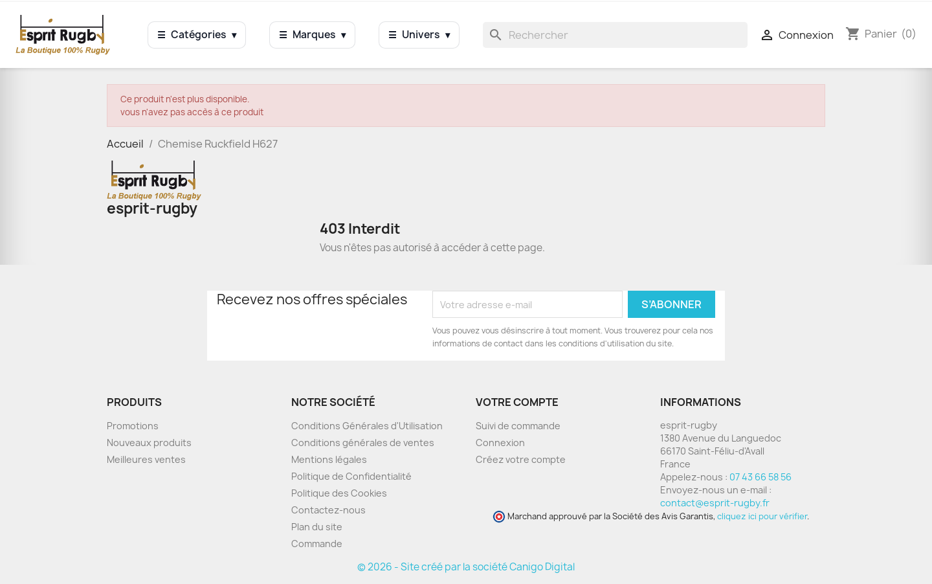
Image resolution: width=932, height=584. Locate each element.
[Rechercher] (615, 35)
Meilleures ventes (146, 459)
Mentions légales (329, 459)
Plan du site (316, 527)
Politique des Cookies (339, 493)
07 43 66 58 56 (760, 477)
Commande (316, 543)
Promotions (133, 426)
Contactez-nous (328, 510)
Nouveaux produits (149, 442)
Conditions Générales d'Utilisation (367, 426)
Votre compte (517, 402)
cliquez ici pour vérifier (762, 516)
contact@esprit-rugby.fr (715, 503)
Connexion (500, 442)
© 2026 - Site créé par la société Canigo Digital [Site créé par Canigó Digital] (466, 567)
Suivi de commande (518, 426)
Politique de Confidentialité (351, 476)
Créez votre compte (521, 459)
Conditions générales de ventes (362, 442)
